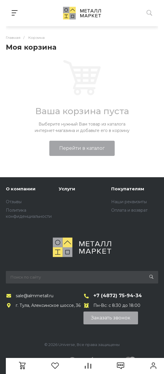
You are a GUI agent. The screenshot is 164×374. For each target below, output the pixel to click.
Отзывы (14, 201)
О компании (21, 189)
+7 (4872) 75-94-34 (117, 295)
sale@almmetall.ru (34, 295)
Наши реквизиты (129, 201)
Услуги (67, 189)
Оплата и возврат (129, 210)
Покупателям (127, 189)
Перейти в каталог (82, 148)
